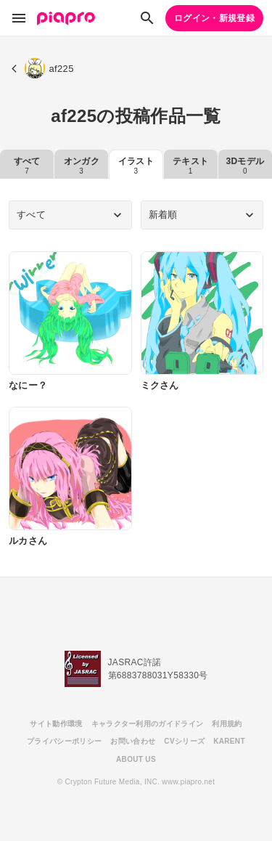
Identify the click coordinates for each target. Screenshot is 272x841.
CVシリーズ (184, 741)
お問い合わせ (132, 741)
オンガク (81, 165)
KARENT (229, 741)
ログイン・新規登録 (214, 18)
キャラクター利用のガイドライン (147, 724)
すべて (27, 165)
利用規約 (227, 724)
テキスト (190, 165)
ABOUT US (136, 759)
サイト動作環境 (56, 724)
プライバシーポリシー (64, 741)
